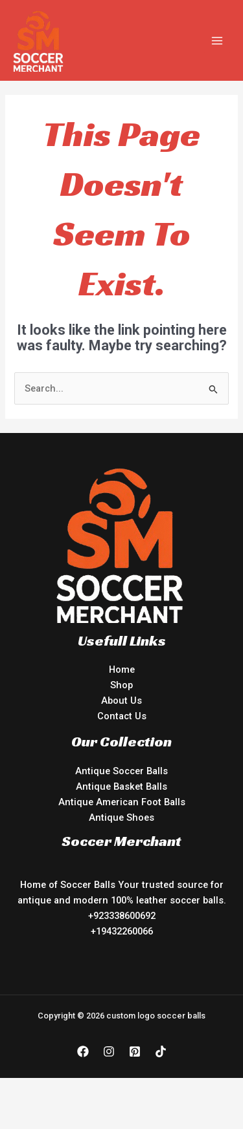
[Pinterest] (135, 1051)
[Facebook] (83, 1051)
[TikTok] (161, 1051)
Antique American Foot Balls (121, 802)
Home (122, 669)
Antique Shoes (121, 817)
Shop (121, 685)
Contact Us (121, 716)
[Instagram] (109, 1051)
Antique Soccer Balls (121, 771)
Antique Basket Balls (121, 786)
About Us (121, 700)
